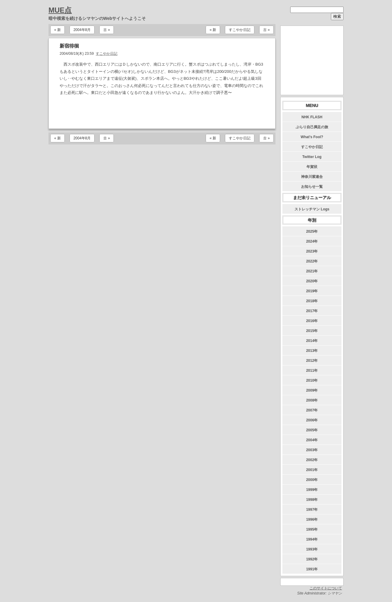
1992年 (312, 559)
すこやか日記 (239, 30)
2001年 (312, 470)
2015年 (312, 331)
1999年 (312, 490)
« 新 (57, 30)
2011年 (312, 370)
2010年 (312, 380)
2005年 (312, 430)
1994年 (312, 539)
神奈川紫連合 (312, 177)
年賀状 (311, 167)
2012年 (312, 360)
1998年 (312, 500)
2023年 (312, 251)
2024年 (312, 241)
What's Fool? (312, 137)
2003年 (312, 450)
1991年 (312, 569)
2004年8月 (82, 30)
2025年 (312, 231)
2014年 (312, 341)
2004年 (312, 440)
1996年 (312, 519)
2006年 (312, 420)
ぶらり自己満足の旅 (312, 127)
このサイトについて (326, 588)
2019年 (312, 291)
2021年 (312, 271)
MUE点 (60, 10)
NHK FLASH (311, 117)
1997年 (312, 509)
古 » (106, 30)
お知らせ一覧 (312, 187)
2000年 (312, 480)
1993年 (312, 549)
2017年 (312, 311)
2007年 (312, 410)
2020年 (312, 281)
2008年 (312, 400)
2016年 (312, 321)
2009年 (312, 390)
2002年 (312, 460)
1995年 (312, 529)
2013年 (312, 351)
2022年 (312, 261)
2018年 (312, 301)
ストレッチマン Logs (311, 209)
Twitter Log (312, 157)
